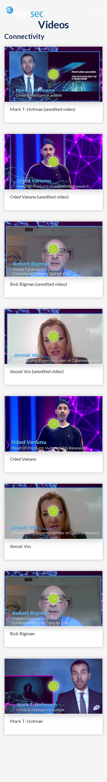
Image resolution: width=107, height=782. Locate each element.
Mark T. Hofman (26, 721)
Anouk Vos (20, 546)
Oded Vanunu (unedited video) (39, 196)
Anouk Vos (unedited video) (37, 371)
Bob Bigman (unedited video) (38, 284)
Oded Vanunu (23, 459)
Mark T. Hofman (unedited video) (42, 109)
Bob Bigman (22, 633)
